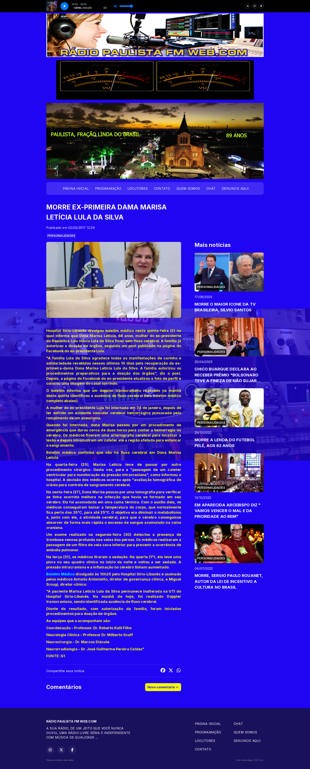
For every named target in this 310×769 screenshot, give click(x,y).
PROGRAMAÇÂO (108, 188)
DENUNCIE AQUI (235, 188)
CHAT (210, 188)
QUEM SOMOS (188, 188)
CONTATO (162, 188)
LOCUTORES (138, 188)
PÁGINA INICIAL (76, 188)
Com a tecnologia (250, 760)
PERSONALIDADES (61, 236)
